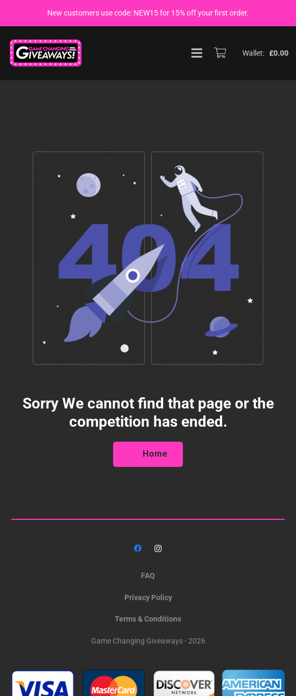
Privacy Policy (148, 597)
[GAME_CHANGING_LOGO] (47, 53)
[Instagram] (158, 548)
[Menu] (197, 53)
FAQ (148, 575)
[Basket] (220, 53)
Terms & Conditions (148, 619)
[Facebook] (138, 548)
